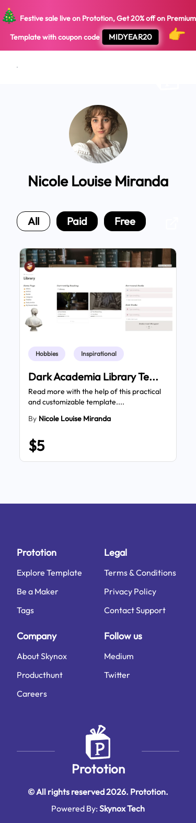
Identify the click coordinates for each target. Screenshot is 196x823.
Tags (25, 610)
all (33, 221)
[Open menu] (17, 67)
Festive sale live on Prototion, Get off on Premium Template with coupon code (98, 25)
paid (77, 221)
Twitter (117, 675)
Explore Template (49, 572)
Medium (119, 656)
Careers (32, 693)
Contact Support (135, 610)
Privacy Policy (130, 591)
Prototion (98, 769)
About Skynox (42, 656)
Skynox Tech (122, 808)
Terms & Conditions (140, 572)
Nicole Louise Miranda (75, 418)
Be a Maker (38, 591)
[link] (49, 353)
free (124, 221)
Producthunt (40, 675)
